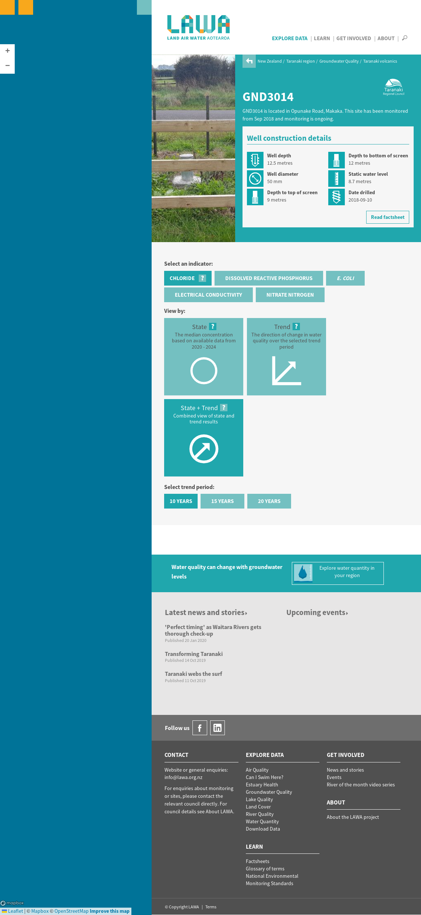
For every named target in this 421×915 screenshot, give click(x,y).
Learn (322, 38)
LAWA (199, 27)
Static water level (368, 174)
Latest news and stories (206, 612)
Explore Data (290, 38)
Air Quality (257, 769)
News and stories (345, 769)
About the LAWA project (353, 817)
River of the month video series (361, 784)
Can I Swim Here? (264, 777)
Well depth (279, 155)
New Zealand (270, 61)
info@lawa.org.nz (183, 777)
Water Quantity (262, 821)
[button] (7, 51)
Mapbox (12, 903)
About (386, 38)
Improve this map (110, 911)
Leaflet (12, 911)
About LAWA (219, 811)
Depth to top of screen (292, 192)
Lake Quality (259, 799)
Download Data (263, 828)
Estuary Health (262, 784)
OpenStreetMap (71, 911)
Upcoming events (317, 612)
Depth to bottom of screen (378, 155)
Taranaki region (300, 61)
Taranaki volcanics (380, 61)
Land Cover (258, 806)
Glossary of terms (265, 868)
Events (334, 777)
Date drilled (362, 192)
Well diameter (282, 174)
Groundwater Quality (339, 61)
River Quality (260, 814)
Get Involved (353, 38)
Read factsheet (387, 217)
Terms (210, 906)
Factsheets (257, 861)
